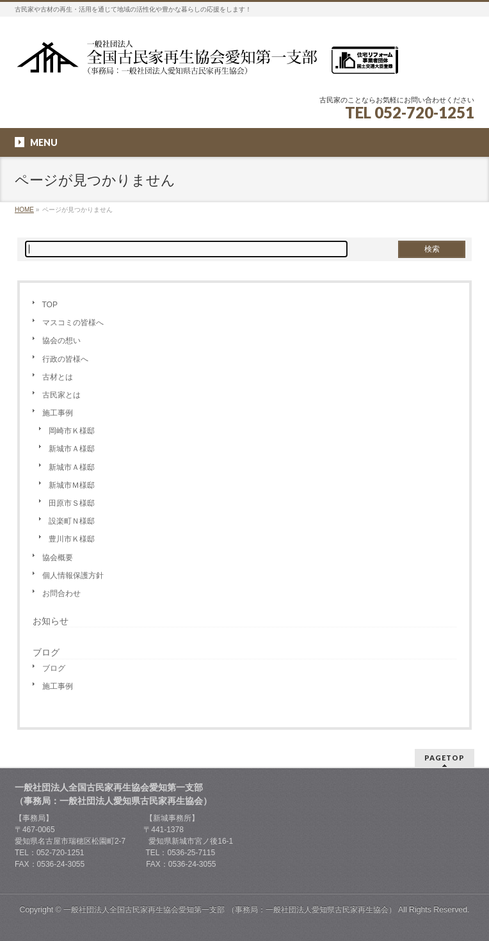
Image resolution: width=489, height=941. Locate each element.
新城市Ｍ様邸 (72, 485)
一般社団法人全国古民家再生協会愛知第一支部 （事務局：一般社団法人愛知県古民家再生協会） (229, 909)
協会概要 (57, 557)
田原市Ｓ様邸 (72, 503)
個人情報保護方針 (73, 575)
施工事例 (57, 412)
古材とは (57, 377)
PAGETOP (444, 757)
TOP (50, 304)
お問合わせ (61, 593)
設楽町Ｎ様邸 (72, 521)
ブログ (53, 668)
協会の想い (61, 340)
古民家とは (61, 394)
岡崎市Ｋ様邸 (72, 430)
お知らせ (50, 621)
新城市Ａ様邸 (72, 448)
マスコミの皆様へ (73, 322)
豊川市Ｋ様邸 (72, 539)
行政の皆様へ (65, 359)
